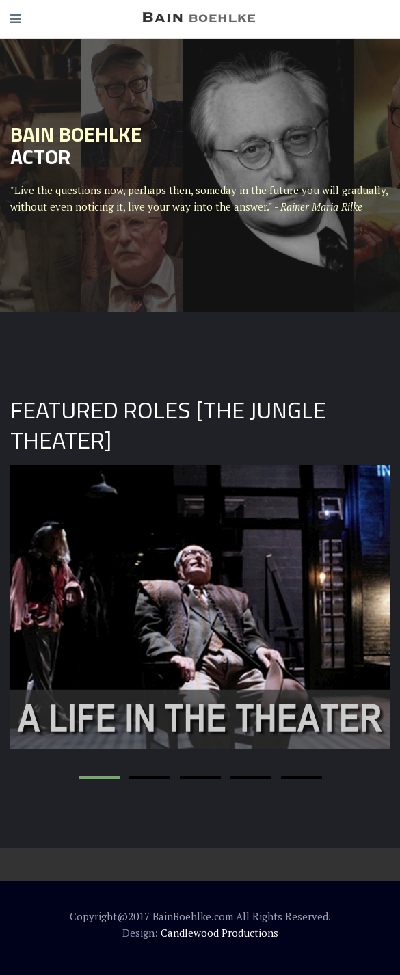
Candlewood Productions (219, 932)
